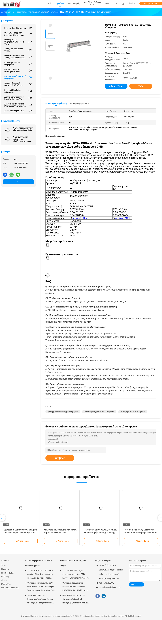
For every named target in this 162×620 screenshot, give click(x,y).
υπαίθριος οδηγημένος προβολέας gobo (99, 412)
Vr (116, 3)
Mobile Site (6, 584)
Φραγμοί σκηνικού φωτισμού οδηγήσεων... (18, 84)
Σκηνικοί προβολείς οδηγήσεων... (18, 91)
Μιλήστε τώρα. (150, 4)
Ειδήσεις (5, 577)
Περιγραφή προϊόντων (79, 103)
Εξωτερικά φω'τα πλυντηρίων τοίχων (73, 563)
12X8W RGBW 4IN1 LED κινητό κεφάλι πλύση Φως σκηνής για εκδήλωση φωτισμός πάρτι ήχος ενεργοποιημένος (40, 574)
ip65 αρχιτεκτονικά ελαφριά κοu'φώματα (63, 412)
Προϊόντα (5, 569)
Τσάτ (18, 182)
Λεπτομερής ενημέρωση (56, 103)
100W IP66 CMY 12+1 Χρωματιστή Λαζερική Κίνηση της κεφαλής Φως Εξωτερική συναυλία (40, 599)
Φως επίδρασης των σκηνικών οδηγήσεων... (18, 34)
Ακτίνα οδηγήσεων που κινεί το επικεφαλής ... (18, 98)
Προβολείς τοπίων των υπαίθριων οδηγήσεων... (18, 57)
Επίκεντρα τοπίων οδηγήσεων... (18, 63)
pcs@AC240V (122, 218)
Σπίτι (3, 565)
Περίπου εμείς (7, 573)
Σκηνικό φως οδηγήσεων (18, 28)
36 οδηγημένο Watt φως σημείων (132, 412)
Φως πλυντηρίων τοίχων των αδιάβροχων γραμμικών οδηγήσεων (23, 139)
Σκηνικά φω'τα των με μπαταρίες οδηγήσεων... (18, 105)
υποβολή (59, 458)
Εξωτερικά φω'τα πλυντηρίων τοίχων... (18, 70)
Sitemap (4, 580)
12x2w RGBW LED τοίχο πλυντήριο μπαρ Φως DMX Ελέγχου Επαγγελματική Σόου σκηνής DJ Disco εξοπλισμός (75, 574)
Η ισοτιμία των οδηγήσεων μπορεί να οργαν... (18, 42)
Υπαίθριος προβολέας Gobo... (18, 50)
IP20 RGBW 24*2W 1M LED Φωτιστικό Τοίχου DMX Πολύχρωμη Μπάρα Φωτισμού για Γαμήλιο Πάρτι (75, 599)
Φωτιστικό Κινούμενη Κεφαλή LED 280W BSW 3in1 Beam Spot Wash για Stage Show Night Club (41, 586)
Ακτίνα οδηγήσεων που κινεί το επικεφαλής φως (38, 563)
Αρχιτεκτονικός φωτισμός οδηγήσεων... (18, 77)
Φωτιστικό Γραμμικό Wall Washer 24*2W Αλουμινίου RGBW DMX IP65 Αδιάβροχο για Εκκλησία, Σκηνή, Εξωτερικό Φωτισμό (75, 587)
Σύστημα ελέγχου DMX (18, 110)
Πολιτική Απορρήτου (10, 588)
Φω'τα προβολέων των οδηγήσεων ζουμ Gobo (23, 129)
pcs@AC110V (79, 218)
